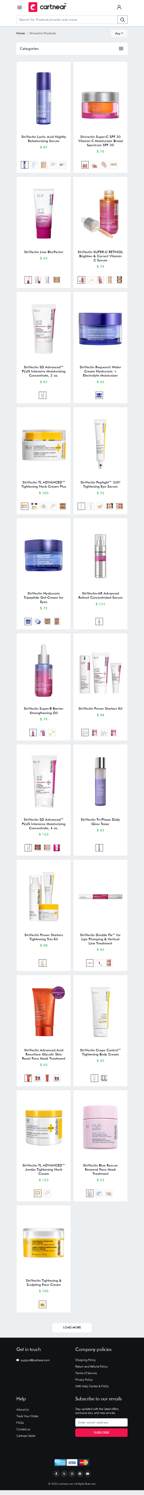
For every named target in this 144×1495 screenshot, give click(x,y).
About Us (22, 1414)
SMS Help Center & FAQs (91, 1391)
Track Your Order (27, 1421)
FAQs (20, 1427)
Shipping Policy (85, 1365)
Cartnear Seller (26, 1440)
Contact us (23, 1434)
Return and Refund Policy (91, 1371)
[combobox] (119, 33)
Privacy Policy (84, 1384)
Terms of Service (86, 1378)
